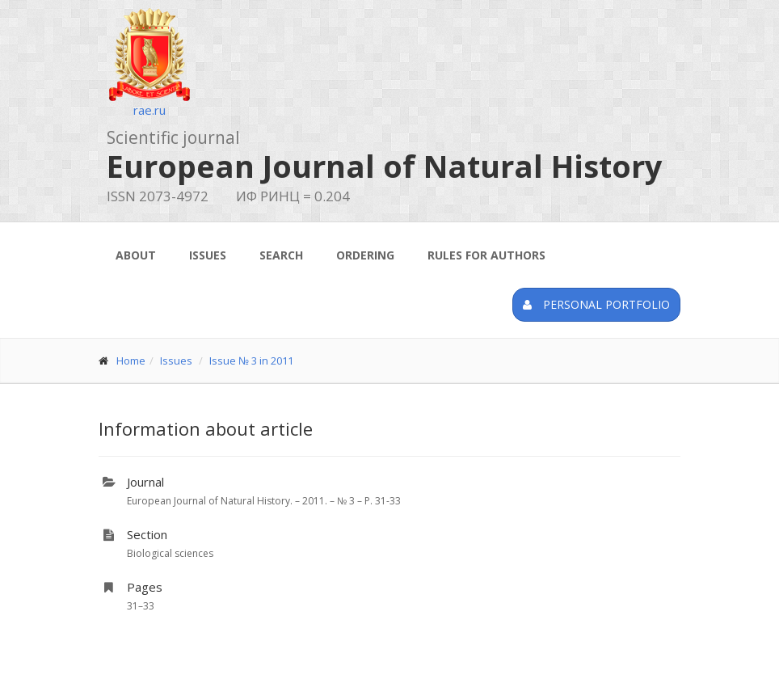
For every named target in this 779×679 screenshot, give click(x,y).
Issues (207, 255)
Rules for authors (486, 255)
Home (130, 360)
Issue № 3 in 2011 (251, 360)
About (136, 255)
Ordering (365, 255)
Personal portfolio (596, 304)
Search (281, 255)
